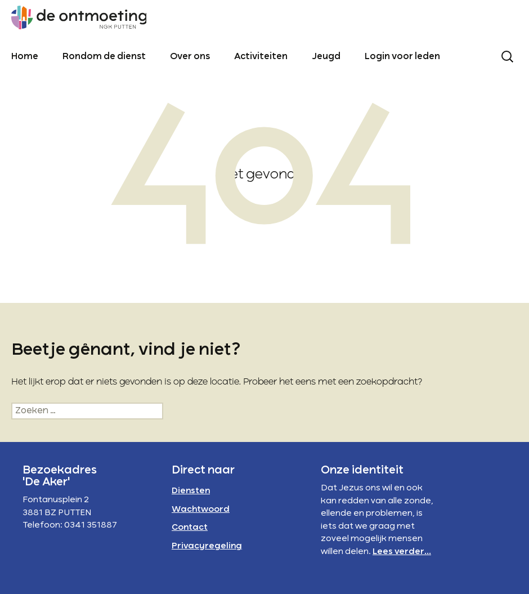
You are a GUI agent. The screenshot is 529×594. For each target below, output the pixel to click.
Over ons (190, 56)
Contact (190, 527)
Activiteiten (261, 56)
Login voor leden (402, 56)
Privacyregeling (207, 546)
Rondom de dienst (104, 56)
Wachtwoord (201, 509)
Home (24, 56)
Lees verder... (402, 551)
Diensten (191, 490)
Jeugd (326, 56)
